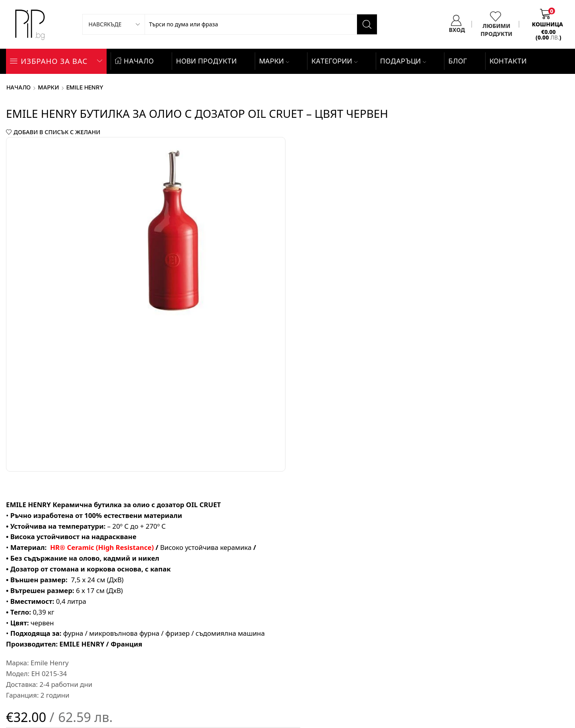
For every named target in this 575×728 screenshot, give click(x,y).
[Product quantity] (297, 409)
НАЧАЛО (134, 61)
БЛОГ (457, 61)
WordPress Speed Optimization (511, 668)
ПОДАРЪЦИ (403, 61)
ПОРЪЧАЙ (418, 449)
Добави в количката (439, 409)
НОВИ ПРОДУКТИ (206, 61)
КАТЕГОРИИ (334, 61)
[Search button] (367, 24)
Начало (18, 87)
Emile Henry (84, 87)
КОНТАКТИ (508, 61)
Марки (274, 61)
